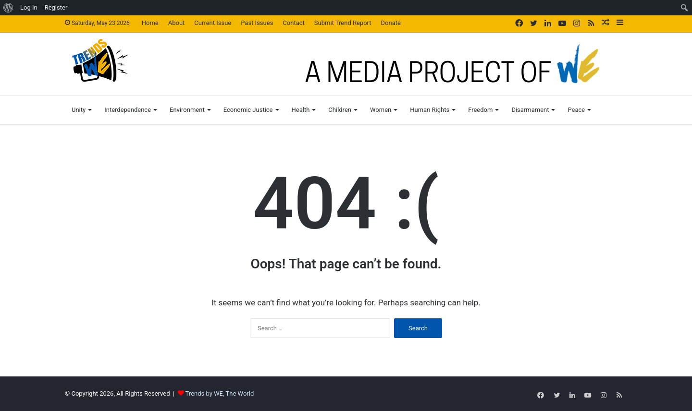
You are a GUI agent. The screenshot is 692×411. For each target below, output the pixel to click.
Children (339, 109)
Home (150, 22)
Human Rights (429, 109)
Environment (187, 109)
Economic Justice (248, 109)
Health (301, 109)
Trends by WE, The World (219, 393)
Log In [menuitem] (28, 7)
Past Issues (257, 22)
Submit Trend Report (342, 22)
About (176, 22)
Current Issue (212, 22)
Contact (293, 22)
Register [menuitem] (56, 7)
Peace (576, 109)
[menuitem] (8, 7)
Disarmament (530, 109)
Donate (391, 22)
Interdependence (127, 109)
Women (380, 109)
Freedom (480, 109)
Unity (79, 109)
